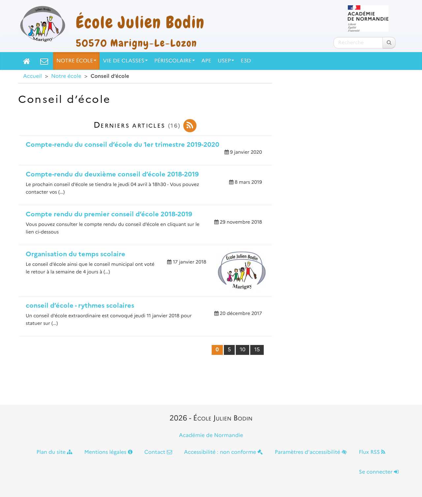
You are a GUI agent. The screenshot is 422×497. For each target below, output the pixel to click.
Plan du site (55, 452)
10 (242, 350)
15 (257, 350)
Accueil (32, 76)
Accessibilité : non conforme (223, 452)
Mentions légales (108, 452)
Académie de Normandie (211, 435)
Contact (158, 452)
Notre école (76, 61)
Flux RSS (372, 452)
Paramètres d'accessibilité (311, 452)
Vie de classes (125, 61)
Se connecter (379, 472)
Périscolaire (174, 61)
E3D (246, 61)
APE (206, 61)
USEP (226, 61)
